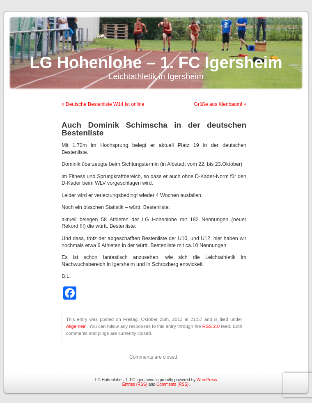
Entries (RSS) (134, 384)
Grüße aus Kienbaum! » (220, 104)
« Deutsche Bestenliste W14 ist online (103, 104)
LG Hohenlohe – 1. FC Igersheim (156, 62)
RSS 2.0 (211, 326)
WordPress (207, 380)
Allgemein (76, 326)
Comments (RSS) (172, 384)
